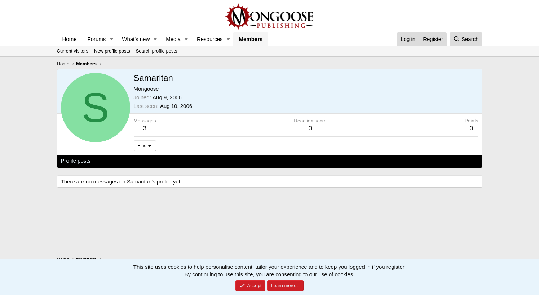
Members (250, 39)
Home (69, 39)
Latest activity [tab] (114, 161)
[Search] (466, 39)
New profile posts (112, 51)
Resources (210, 39)
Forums (97, 39)
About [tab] (172, 161)
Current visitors (72, 51)
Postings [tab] (148, 161)
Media (173, 39)
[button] (111, 39)
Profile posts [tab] (76, 161)
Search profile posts (156, 51)
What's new (136, 39)
